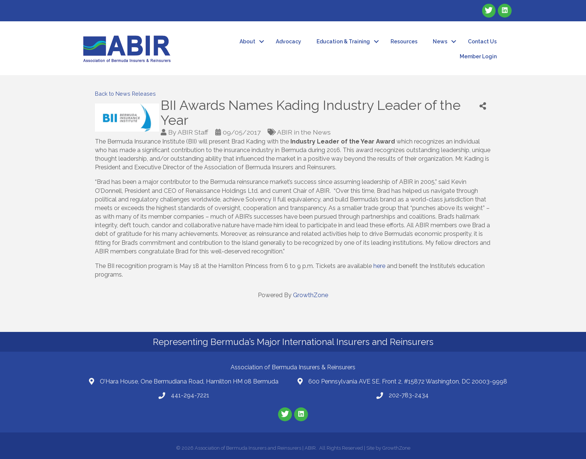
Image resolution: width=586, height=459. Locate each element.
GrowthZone (310, 295)
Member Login (478, 56)
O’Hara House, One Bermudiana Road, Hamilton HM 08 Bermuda (189, 381)
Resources (404, 41)
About (247, 41)
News (440, 41)
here (380, 265)
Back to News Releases (125, 93)
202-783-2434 (409, 395)
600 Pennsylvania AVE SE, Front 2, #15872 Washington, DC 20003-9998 (407, 381)
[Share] (483, 106)
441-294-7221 (190, 395)
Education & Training (343, 41)
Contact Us (482, 41)
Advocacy (288, 41)
